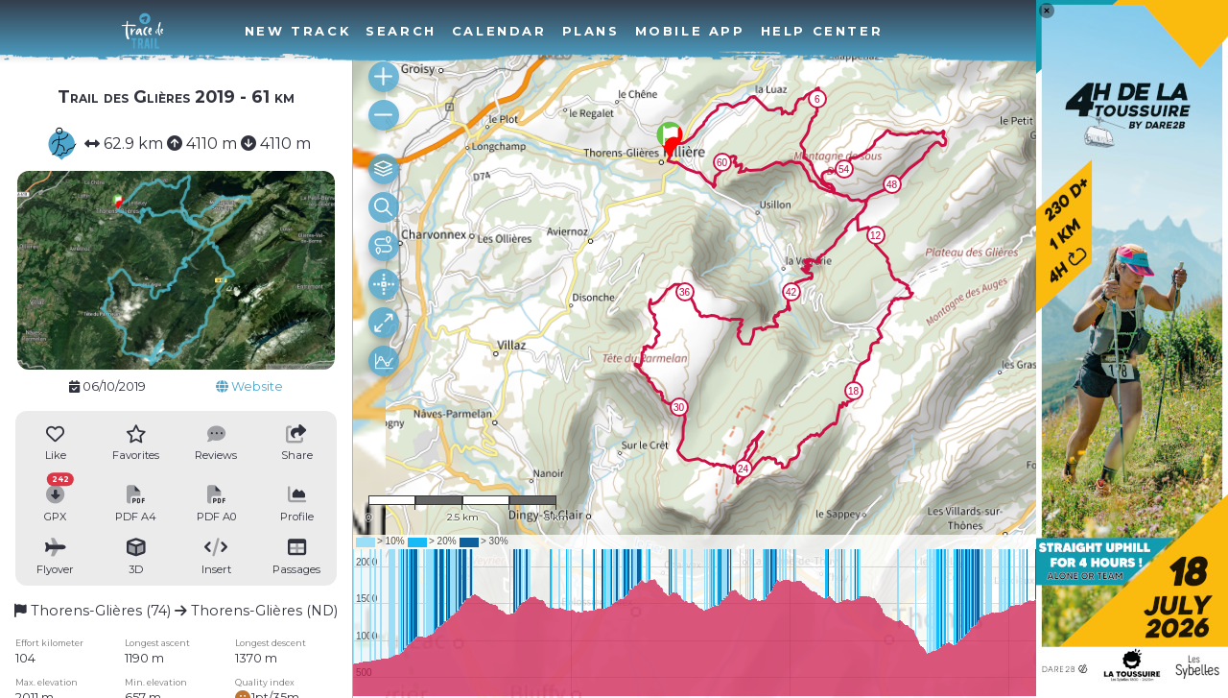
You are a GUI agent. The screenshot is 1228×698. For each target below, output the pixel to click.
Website (249, 386)
